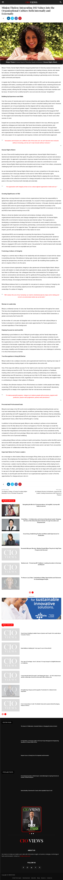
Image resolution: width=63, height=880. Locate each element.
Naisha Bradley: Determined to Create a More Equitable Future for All (36, 790)
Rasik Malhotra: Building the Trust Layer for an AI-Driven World (36, 648)
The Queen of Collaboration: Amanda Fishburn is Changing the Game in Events (39, 726)
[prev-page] (30, 592)
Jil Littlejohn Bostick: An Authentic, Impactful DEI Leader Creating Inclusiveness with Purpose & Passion (48, 493)
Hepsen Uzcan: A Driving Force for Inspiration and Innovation (35, 755)
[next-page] (33, 592)
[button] (29, 833)
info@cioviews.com (25, 856)
